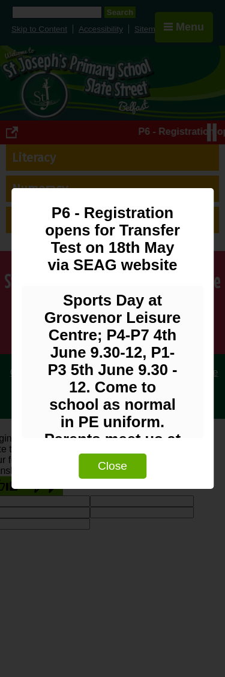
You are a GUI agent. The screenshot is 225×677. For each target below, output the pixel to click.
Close (112, 466)
